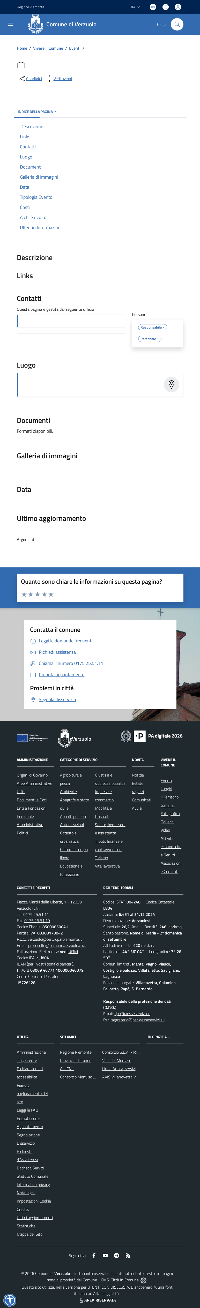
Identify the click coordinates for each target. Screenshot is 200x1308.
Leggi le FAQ (27, 1110)
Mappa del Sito (29, 1234)
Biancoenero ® (143, 1287)
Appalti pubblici (73, 816)
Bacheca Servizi (30, 1168)
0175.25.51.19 (37, 920)
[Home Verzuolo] (64, 24)
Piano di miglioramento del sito (32, 1093)
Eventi (74, 48)
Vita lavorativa (107, 866)
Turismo (101, 858)
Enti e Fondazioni (31, 808)
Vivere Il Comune (48, 48)
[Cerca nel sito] (177, 24)
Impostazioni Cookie (34, 1201)
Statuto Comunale (32, 1176)
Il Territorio (170, 797)
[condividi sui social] (30, 78)
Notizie (138, 775)
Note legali (26, 1193)
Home (22, 48)
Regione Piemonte (76, 1052)
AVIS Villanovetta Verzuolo (125, 1077)
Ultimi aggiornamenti (35, 1217)
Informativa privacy (33, 1184)
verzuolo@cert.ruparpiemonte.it (55, 939)
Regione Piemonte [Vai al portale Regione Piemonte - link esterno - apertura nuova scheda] (30, 7)
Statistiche (26, 1226)
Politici (22, 833)
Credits (23, 1209)
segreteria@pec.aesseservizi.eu (138, 1020)
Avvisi (137, 808)
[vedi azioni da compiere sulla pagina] (58, 78)
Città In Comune (125, 1280)
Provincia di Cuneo (75, 1060)
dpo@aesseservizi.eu (132, 1013)
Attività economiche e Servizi (171, 846)
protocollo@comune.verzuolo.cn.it (57, 945)
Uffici (21, 791)
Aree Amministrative (34, 783)
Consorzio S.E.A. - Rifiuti (122, 1052)
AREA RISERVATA (97, 1300)
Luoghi (166, 789)
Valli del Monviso (116, 1060)
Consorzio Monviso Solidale (83, 1077)
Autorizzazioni (72, 825)
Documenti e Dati (32, 800)
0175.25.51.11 (36, 914)
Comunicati (141, 800)
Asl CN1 (67, 1069)
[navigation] (10, 24)
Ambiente (68, 791)
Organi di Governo (32, 775)
